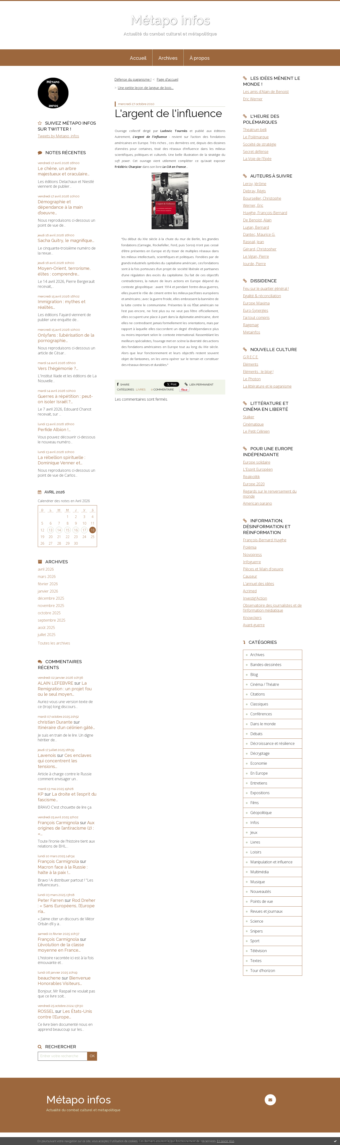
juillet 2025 (46, 634)
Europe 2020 (254, 484)
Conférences (261, 714)
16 (76, 530)
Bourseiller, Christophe (262, 198)
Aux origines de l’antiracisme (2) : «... (66, 828)
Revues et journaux (266, 911)
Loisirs (255, 852)
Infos (254, 822)
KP (40, 794)
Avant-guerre (254, 625)
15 (67, 530)
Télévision (258, 950)
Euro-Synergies (255, 310)
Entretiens (258, 783)
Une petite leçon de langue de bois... (146, 87)
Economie (258, 763)
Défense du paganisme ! (133, 79)
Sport (254, 940)
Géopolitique (261, 812)
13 (50, 530)
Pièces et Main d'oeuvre (263, 569)
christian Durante (55, 722)
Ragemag (251, 324)
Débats (256, 733)
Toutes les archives (54, 643)
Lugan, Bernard (256, 227)
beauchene (49, 977)
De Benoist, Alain (257, 220)
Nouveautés (260, 891)
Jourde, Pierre (254, 263)
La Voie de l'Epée (257, 158)
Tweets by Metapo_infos (58, 136)
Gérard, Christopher (259, 249)
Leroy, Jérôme (254, 183)
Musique (257, 881)
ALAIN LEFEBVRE (55, 683)
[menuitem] (138, 57)
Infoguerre (252, 561)
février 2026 (48, 583)
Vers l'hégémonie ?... (58, 368)
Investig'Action (255, 598)
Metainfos (251, 332)
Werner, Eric (253, 205)
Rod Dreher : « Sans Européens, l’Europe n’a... (66, 906)
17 (84, 530)
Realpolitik (251, 476)
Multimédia (259, 871)
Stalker (248, 417)
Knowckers (252, 617)
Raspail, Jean (253, 241)
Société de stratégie (259, 144)
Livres (140, 389)
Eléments (250, 364)
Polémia (249, 547)
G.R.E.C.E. (250, 357)
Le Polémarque (256, 137)
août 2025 (46, 627)
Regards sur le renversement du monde (270, 494)
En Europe (259, 773)
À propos (200, 58)
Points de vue (261, 901)
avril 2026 (46, 569)
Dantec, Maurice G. (259, 234)
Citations (257, 694)
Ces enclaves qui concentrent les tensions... (64, 761)
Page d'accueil (167, 79)
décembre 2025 (51, 598)
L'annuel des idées (258, 583)
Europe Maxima (256, 303)
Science (256, 921)
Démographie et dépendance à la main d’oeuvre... (60, 207)
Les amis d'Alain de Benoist (266, 91)
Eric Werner (253, 99)
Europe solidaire (256, 462)
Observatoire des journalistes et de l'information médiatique (272, 608)
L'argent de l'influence (168, 113)
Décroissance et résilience (272, 743)
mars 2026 (47, 576)
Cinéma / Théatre (264, 684)
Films (254, 802)
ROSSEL (46, 1011)
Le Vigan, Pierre (256, 256)
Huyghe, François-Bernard (265, 212)
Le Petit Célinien (256, 431)
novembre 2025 (51, 605)
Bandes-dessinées (265, 664)
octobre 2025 (49, 613)
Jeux (253, 832)
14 (59, 530)
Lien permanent (199, 384)
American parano (257, 503)
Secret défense (255, 151)
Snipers (256, 931)
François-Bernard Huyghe (264, 540)
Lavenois (47, 755)
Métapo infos (170, 20)
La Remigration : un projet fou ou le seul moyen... (65, 689)
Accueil (138, 58)
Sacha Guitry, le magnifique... (66, 240)
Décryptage (260, 753)
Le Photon (252, 379)
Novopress (252, 554)
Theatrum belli (255, 129)
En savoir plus (225, 1141)
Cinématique (253, 424)
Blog (254, 674)
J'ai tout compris (256, 317)
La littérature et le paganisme (267, 386)
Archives (168, 58)
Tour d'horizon (262, 970)
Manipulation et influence (271, 862)
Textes (256, 960)
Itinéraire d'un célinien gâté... (66, 727)
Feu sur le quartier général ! (266, 288)
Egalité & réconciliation (262, 295)
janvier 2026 (48, 591)
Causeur (250, 576)
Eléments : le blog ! (258, 371)
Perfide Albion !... (54, 429)
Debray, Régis (254, 191)
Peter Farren (51, 900)
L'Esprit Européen (258, 469)
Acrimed (250, 591)
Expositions (260, 792)
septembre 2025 (51, 620)
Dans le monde (263, 723)
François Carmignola (58, 822)
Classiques (259, 704)
